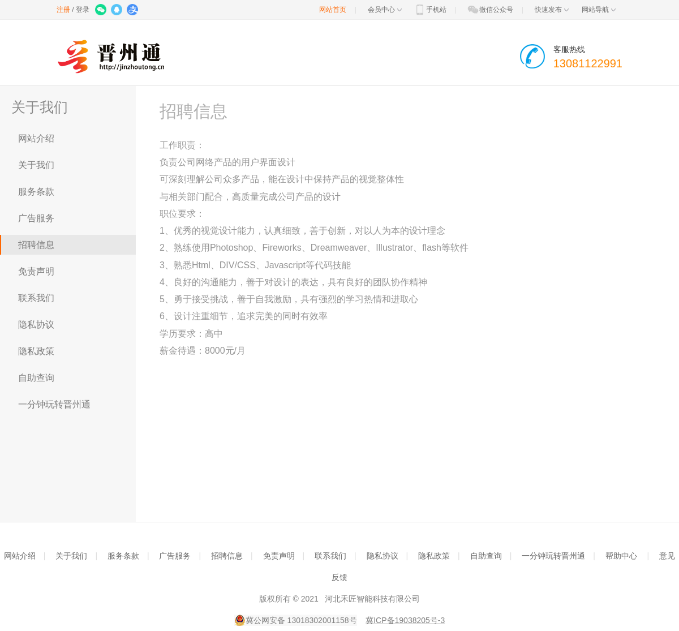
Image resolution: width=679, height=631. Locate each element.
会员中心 (385, 10)
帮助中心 (621, 555)
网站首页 (332, 10)
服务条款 (36, 191)
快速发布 (552, 10)
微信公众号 (490, 10)
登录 (82, 10)
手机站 (430, 10)
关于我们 (36, 165)
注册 (63, 10)
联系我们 (36, 298)
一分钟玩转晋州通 (54, 404)
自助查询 (36, 378)
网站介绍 (36, 138)
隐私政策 (36, 351)
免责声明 (36, 271)
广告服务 (36, 218)
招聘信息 (36, 245)
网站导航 (599, 10)
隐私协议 (36, 324)
